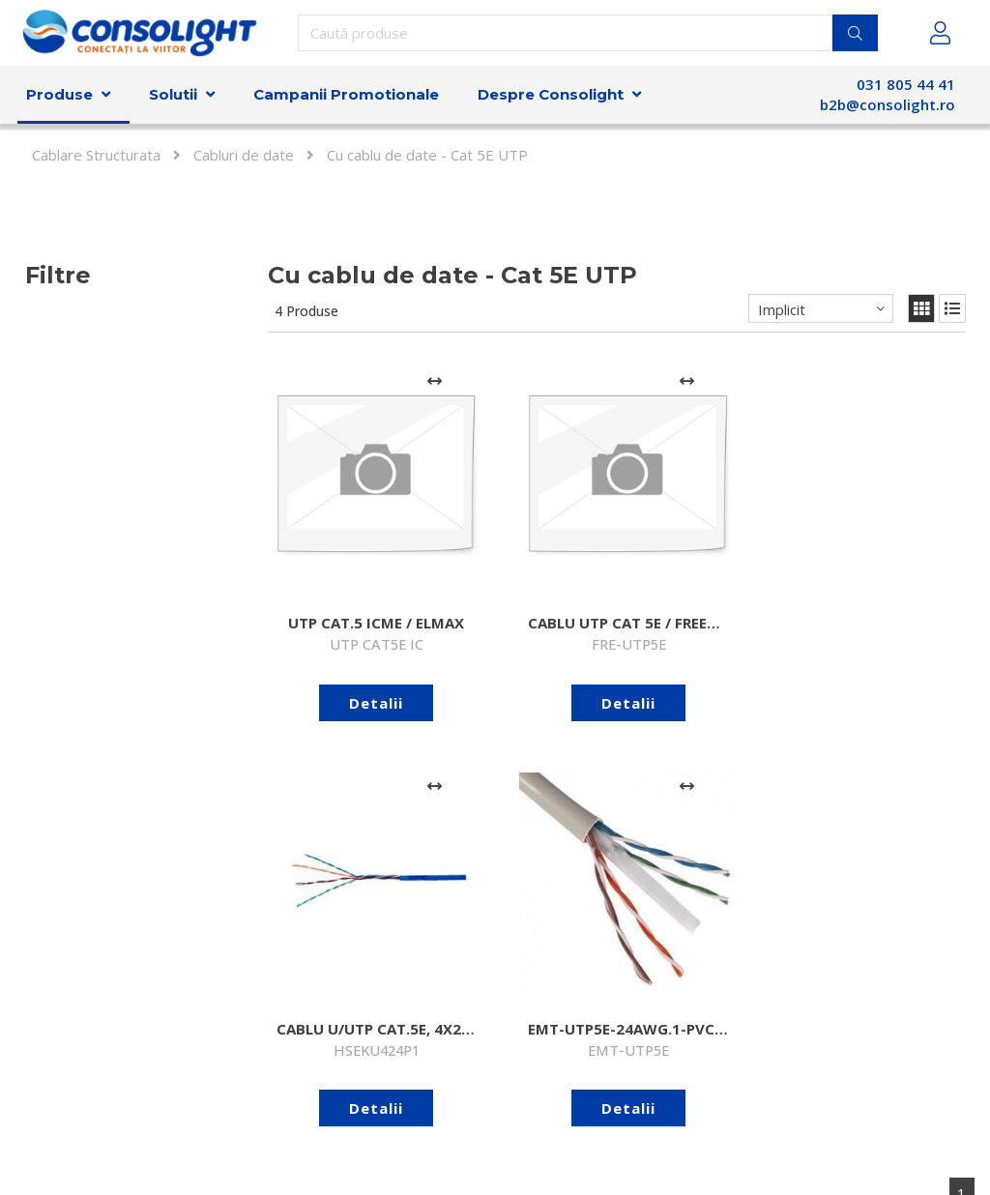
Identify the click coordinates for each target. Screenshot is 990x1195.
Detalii (342, 633)
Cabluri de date (243, 154)
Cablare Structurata (96, 154)
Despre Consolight (551, 94)
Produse (59, 94)
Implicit (781, 309)
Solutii (173, 94)
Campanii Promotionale (346, 94)
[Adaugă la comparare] (365, 381)
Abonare (729, 1033)
